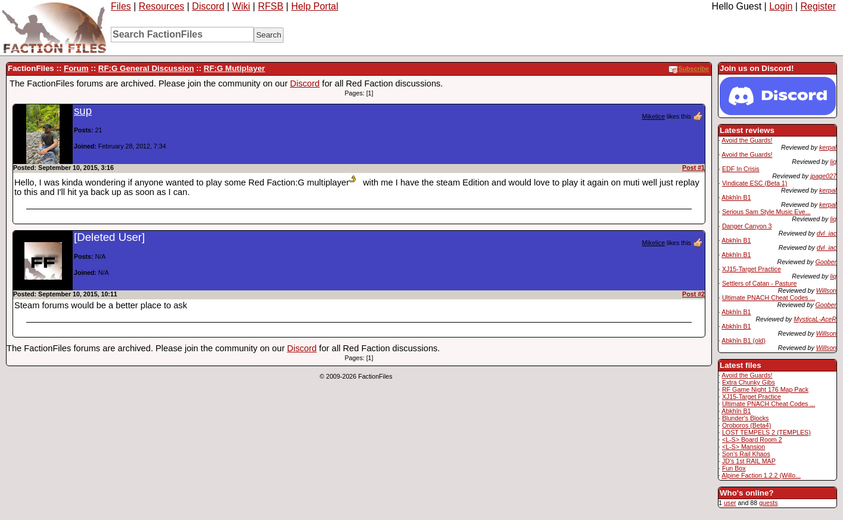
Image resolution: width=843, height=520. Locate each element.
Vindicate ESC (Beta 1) (754, 183)
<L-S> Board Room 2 (752, 439)
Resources (161, 6)
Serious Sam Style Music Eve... (766, 211)
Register (818, 6)
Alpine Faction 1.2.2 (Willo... (761, 475)
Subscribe (688, 68)
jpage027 (823, 175)
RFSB (271, 6)
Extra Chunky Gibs (748, 382)
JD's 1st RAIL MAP (749, 461)
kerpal (827, 147)
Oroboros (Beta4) (746, 425)
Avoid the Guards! (746, 140)
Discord (208, 6)
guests (768, 502)
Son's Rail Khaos (746, 453)
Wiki (241, 6)
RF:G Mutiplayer (234, 68)
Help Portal (314, 6)
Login (780, 6)
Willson (826, 290)
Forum (76, 68)
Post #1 (693, 167)
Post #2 (693, 294)
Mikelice (653, 116)
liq (833, 161)
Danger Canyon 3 (747, 226)
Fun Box (734, 468)
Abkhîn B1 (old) (743, 340)
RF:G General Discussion (146, 68)
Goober (825, 261)
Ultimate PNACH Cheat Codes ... (768, 297)
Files (121, 6)
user (730, 502)
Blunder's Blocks (745, 418)
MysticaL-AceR (815, 319)
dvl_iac (826, 233)
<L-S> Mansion (743, 446)
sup (83, 110)
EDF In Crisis (741, 168)
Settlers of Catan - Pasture (759, 283)
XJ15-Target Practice (751, 269)
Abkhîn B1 (736, 197)
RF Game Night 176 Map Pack (765, 389)
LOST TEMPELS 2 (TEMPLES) (766, 432)
